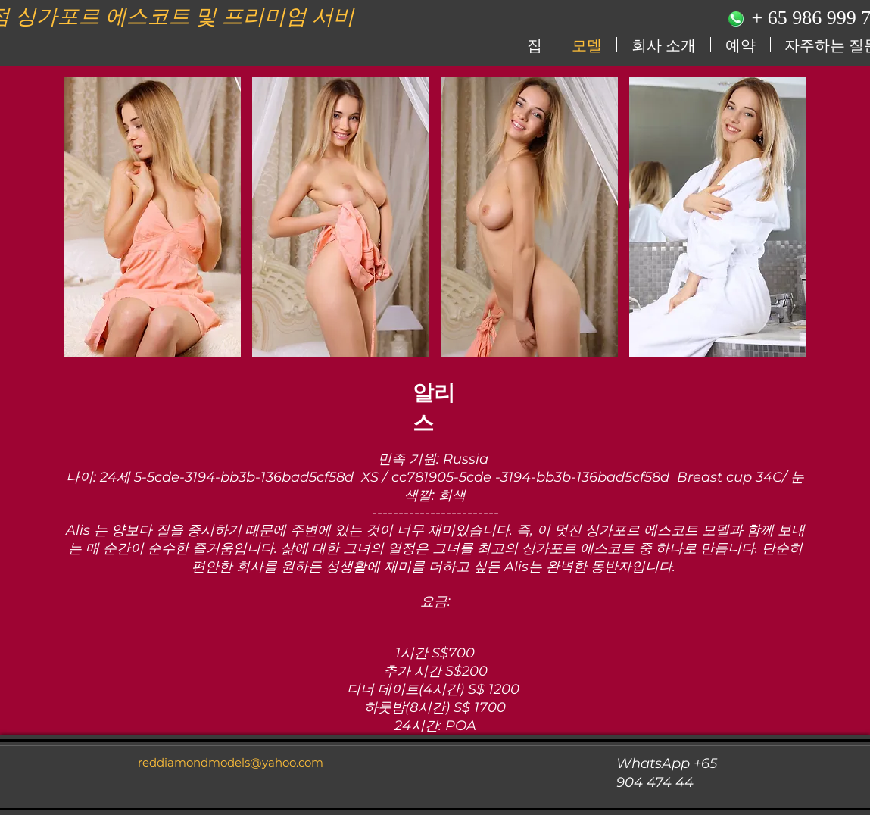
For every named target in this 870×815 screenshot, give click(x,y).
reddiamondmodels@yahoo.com (230, 762)
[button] (153, 217)
